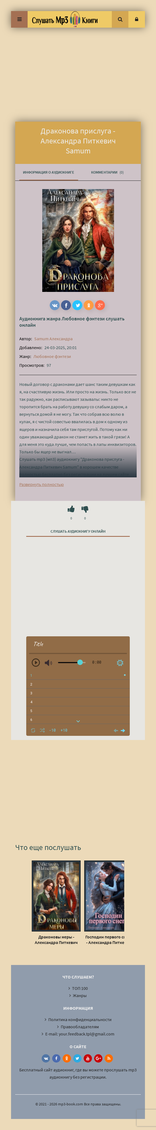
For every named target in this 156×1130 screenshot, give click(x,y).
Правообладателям (80, 1026)
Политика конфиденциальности (80, 1019)
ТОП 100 (80, 988)
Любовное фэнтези (83, 318)
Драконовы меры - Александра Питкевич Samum (56, 939)
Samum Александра (53, 338)
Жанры (80, 995)
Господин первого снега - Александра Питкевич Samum (108, 939)
